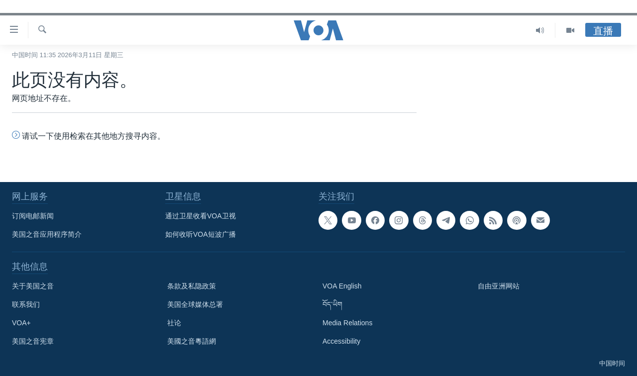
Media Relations (347, 323)
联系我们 (26, 304)
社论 (174, 323)
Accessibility (341, 341)
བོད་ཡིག (332, 304)
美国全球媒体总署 (195, 304)
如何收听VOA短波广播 (200, 234)
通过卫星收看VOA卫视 (200, 216)
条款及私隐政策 (191, 286)
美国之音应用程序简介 (47, 234)
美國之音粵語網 (191, 341)
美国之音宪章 (33, 341)
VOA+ (21, 323)
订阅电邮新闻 (33, 216)
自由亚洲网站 (499, 286)
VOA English (342, 286)
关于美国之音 (33, 286)
